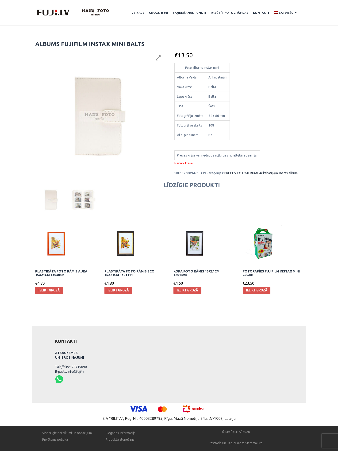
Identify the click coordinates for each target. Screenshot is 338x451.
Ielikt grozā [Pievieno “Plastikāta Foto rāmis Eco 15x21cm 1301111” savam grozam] (118, 290)
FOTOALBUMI (247, 173)
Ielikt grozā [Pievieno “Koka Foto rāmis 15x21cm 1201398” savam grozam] (187, 290)
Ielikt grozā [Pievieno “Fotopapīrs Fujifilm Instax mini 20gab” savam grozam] (256, 290)
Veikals (137, 12)
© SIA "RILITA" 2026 (236, 432)
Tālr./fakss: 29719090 (71, 367)
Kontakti (261, 12)
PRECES (230, 173)
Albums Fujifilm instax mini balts (90, 44)
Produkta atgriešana (120, 439)
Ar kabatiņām (268, 173)
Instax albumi (288, 173)
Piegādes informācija (120, 433)
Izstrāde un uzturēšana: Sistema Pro (236, 443)
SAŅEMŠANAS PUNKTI (189, 12)
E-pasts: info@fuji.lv (69, 371)
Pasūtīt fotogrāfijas (229, 12)
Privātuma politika (55, 439)
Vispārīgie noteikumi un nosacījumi (67, 433)
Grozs (158, 13)
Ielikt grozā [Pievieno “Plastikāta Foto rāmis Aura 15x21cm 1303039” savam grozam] (49, 290)
